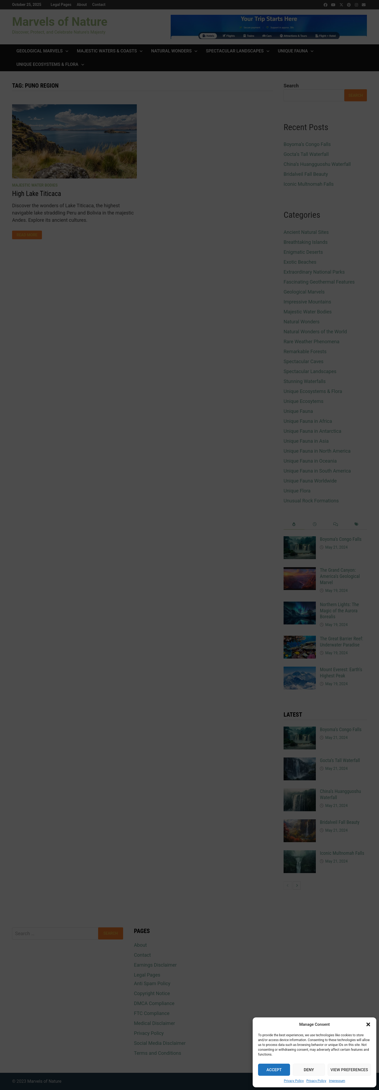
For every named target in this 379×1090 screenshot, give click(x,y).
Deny (309, 1069)
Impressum (337, 1081)
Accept (274, 1069)
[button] (368, 1024)
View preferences (349, 1069)
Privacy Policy (294, 1081)
